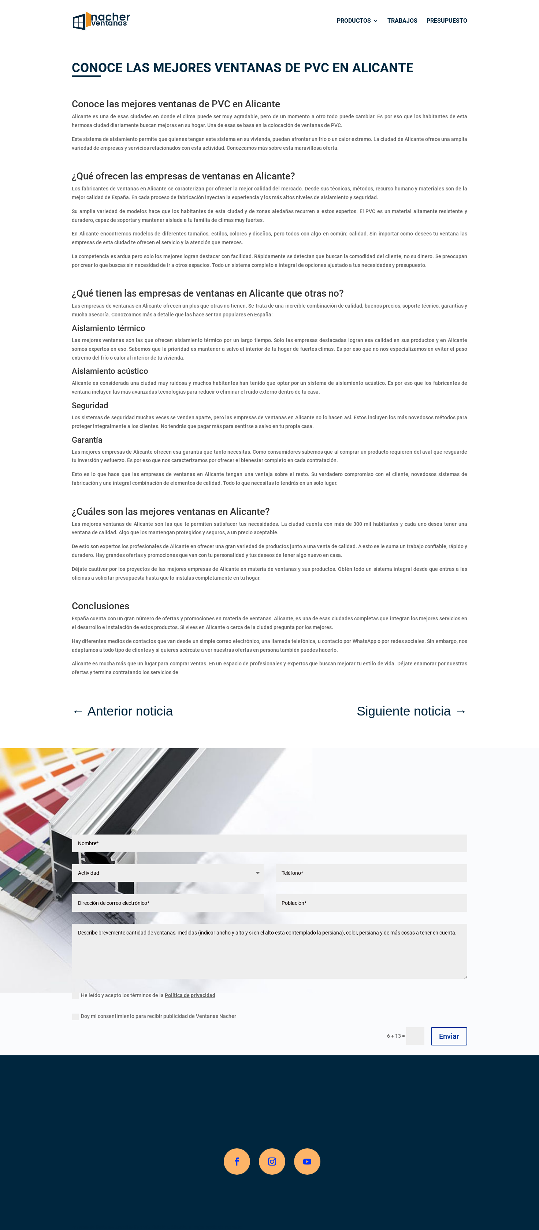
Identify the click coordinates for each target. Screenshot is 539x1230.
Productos (354, 21)
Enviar (449, 1036)
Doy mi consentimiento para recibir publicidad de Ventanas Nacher (154, 1016)
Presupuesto (447, 21)
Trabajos (402, 21)
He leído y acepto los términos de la (143, 995)
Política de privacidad (190, 995)
